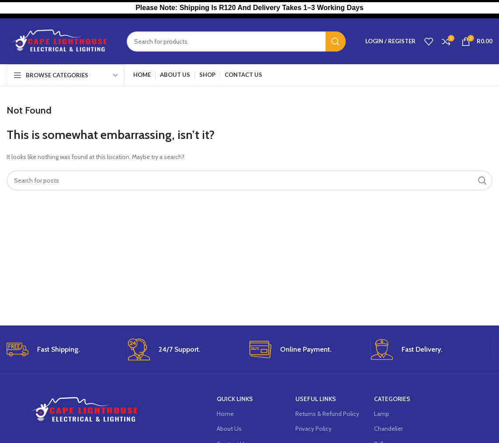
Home (225, 414)
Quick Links (235, 399)
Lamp (381, 414)
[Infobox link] (64, 349)
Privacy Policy (313, 429)
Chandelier (388, 429)
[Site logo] (60, 41)
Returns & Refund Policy (327, 414)
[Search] (236, 41)
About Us (229, 429)
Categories (392, 399)
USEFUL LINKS (315, 399)
